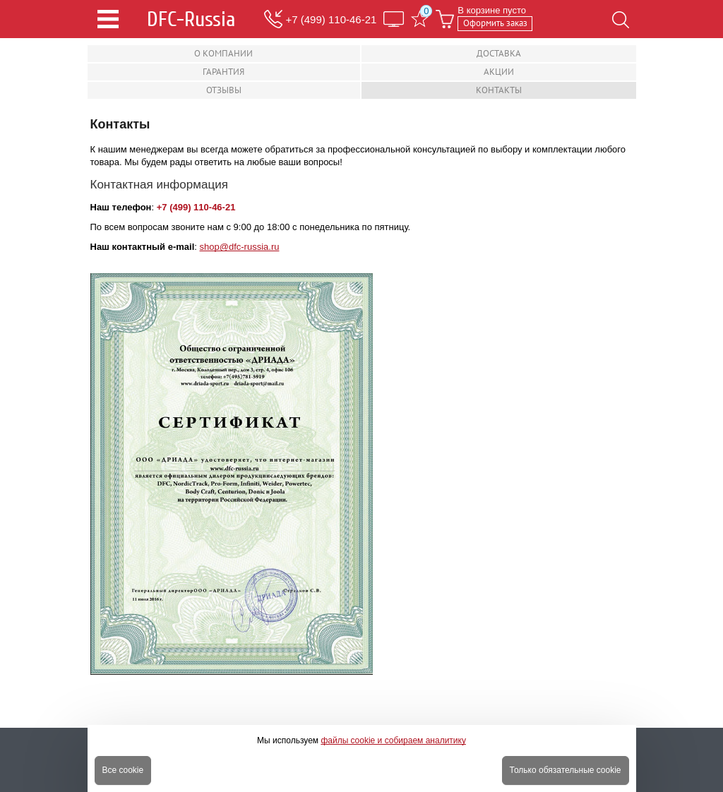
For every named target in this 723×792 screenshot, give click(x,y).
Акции (499, 72)
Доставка (499, 53)
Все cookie (123, 770)
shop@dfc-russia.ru (240, 246)
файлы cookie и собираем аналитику (393, 740)
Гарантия (223, 72)
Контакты (499, 90)
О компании (223, 53)
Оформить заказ (495, 23)
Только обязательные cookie (565, 770)
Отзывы (223, 90)
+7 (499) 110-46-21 (331, 19)
